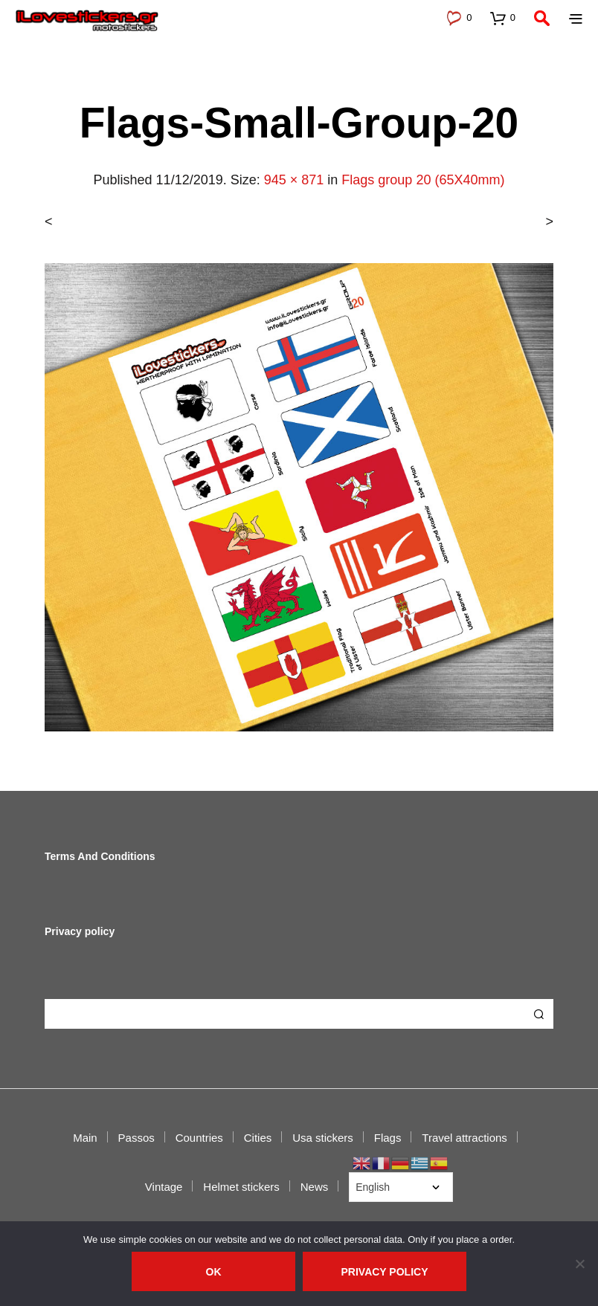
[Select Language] (401, 1187)
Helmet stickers (241, 1186)
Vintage (164, 1186)
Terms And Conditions (100, 856)
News (314, 1186)
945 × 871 (294, 179)
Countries (199, 1137)
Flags (388, 1137)
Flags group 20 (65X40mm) (422, 179)
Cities (258, 1137)
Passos (136, 1137)
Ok (214, 1272)
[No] (579, 1263)
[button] (459, 17)
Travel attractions (464, 1137)
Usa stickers (322, 1137)
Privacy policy (80, 931)
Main (85, 1137)
